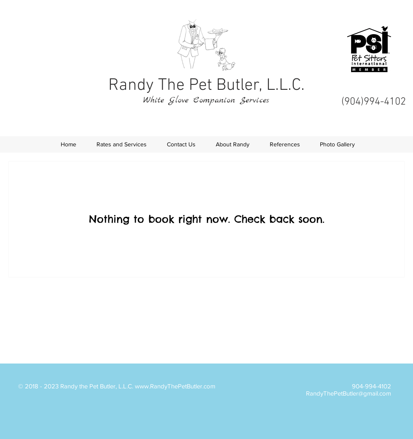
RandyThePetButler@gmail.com (348, 393)
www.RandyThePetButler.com (175, 386)
